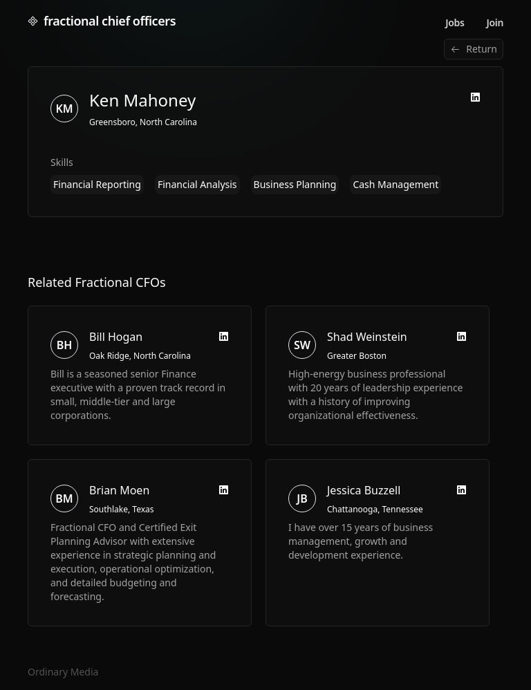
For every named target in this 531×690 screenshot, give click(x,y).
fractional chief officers (102, 20)
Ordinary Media (63, 671)
